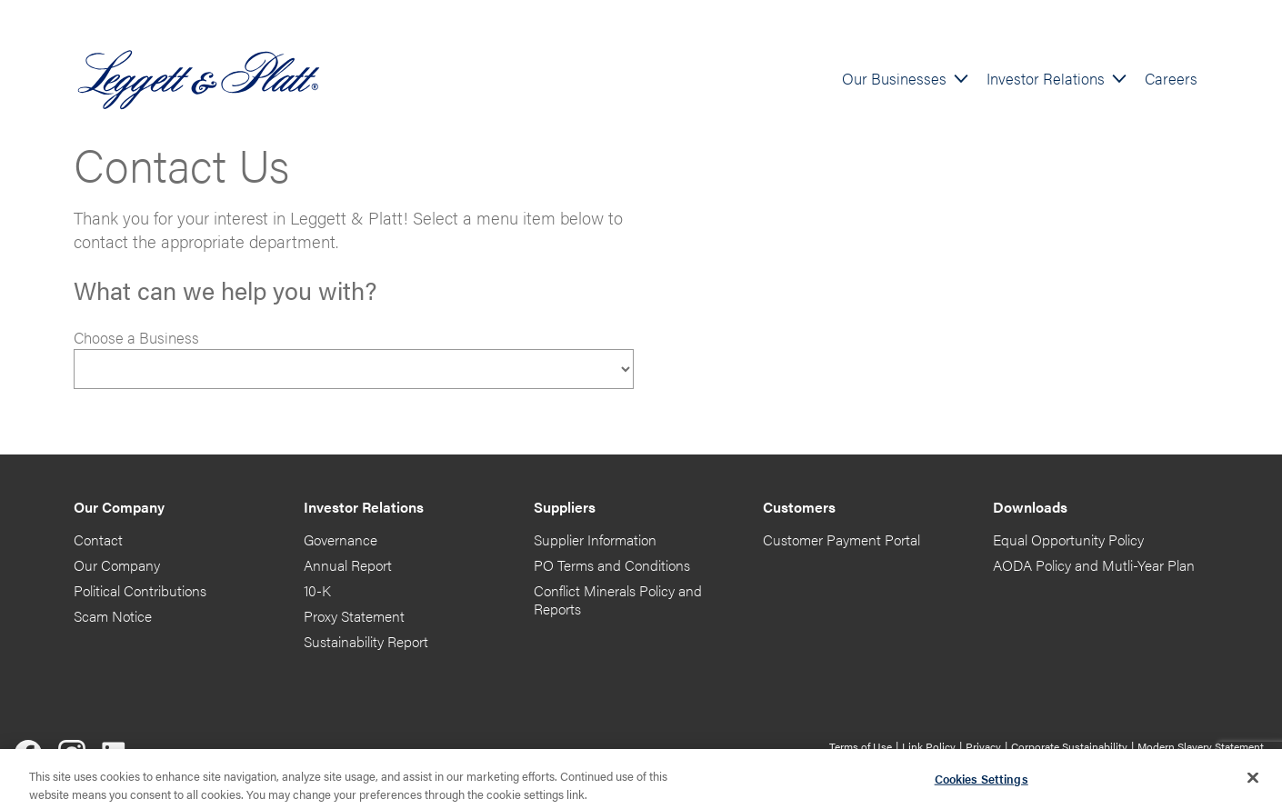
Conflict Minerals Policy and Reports (618, 599)
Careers (1171, 78)
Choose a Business (136, 337)
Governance (340, 539)
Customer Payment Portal (841, 539)
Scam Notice (113, 615)
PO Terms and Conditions (612, 564)
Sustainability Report (366, 641)
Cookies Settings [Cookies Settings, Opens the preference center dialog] (981, 782)
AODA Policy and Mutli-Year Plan (1094, 564)
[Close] (1253, 782)
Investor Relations (1046, 78)
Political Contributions (140, 590)
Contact (98, 539)
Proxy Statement (354, 615)
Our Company (117, 564)
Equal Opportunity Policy (1068, 539)
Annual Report (348, 564)
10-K (317, 590)
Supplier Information (595, 539)
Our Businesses (894, 78)
